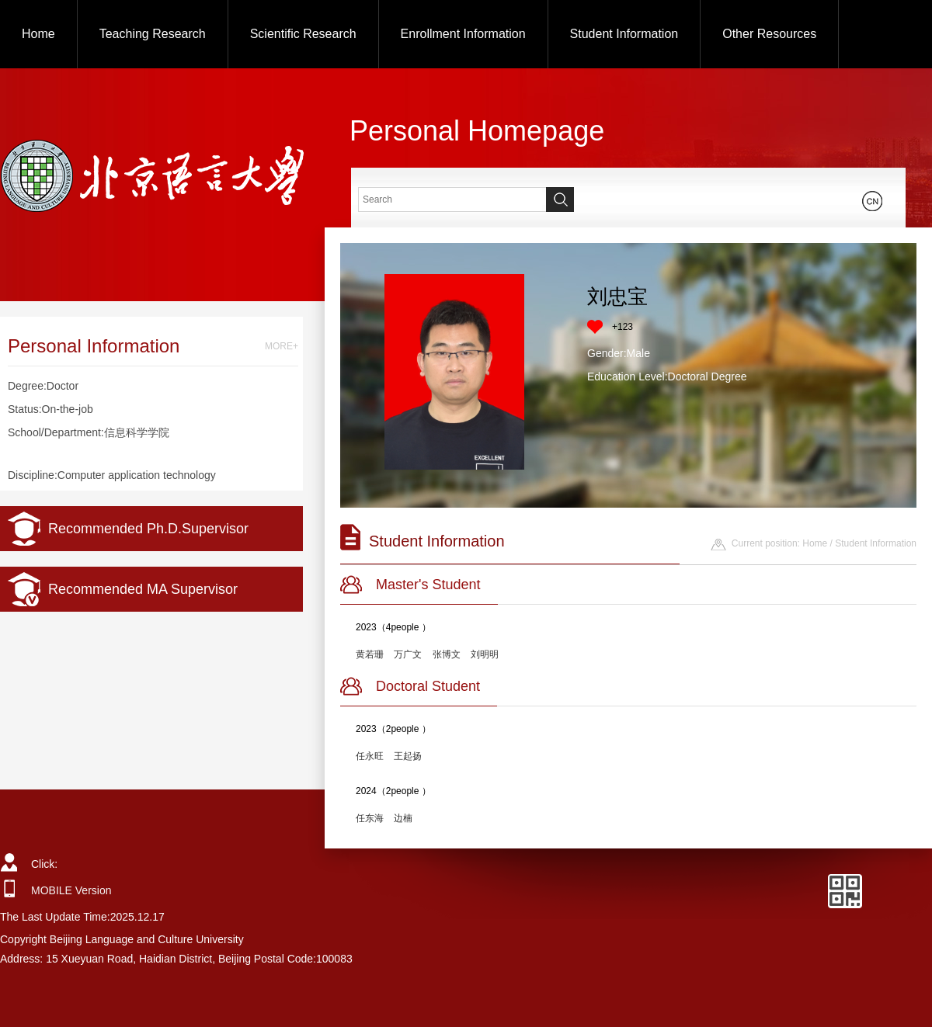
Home (38, 33)
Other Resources (769, 33)
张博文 (447, 654)
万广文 (408, 654)
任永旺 (370, 756)
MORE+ (281, 346)
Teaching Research (152, 33)
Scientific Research (303, 33)
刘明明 (485, 654)
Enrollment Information (463, 33)
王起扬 (408, 756)
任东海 (370, 818)
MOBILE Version (71, 890)
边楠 (403, 818)
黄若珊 (370, 654)
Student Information (624, 33)
